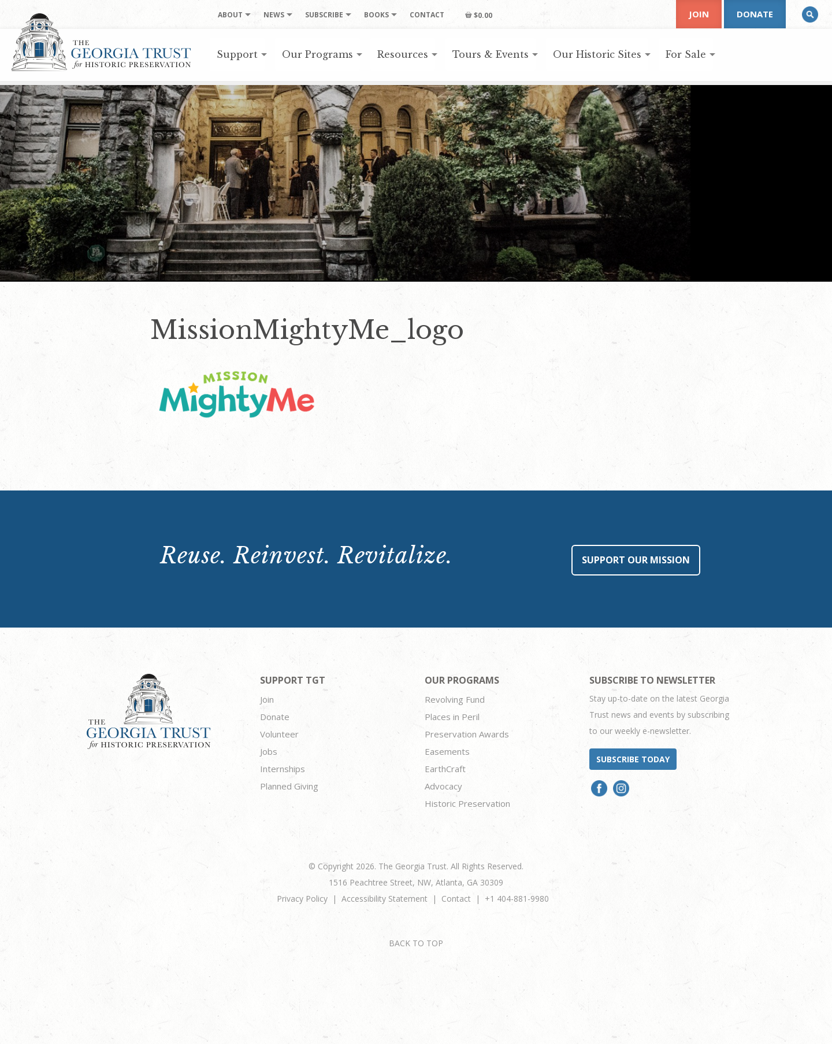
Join (699, 14)
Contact (456, 898)
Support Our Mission (636, 560)
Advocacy (443, 786)
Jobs (268, 751)
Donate (755, 14)
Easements (447, 751)
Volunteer (279, 734)
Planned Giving (289, 786)
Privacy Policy (302, 898)
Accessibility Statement (384, 898)
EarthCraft (445, 768)
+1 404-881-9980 (517, 898)
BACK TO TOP (416, 943)
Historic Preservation (467, 803)
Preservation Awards (467, 734)
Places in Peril (452, 716)
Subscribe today (633, 759)
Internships (282, 768)
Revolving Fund (455, 699)
